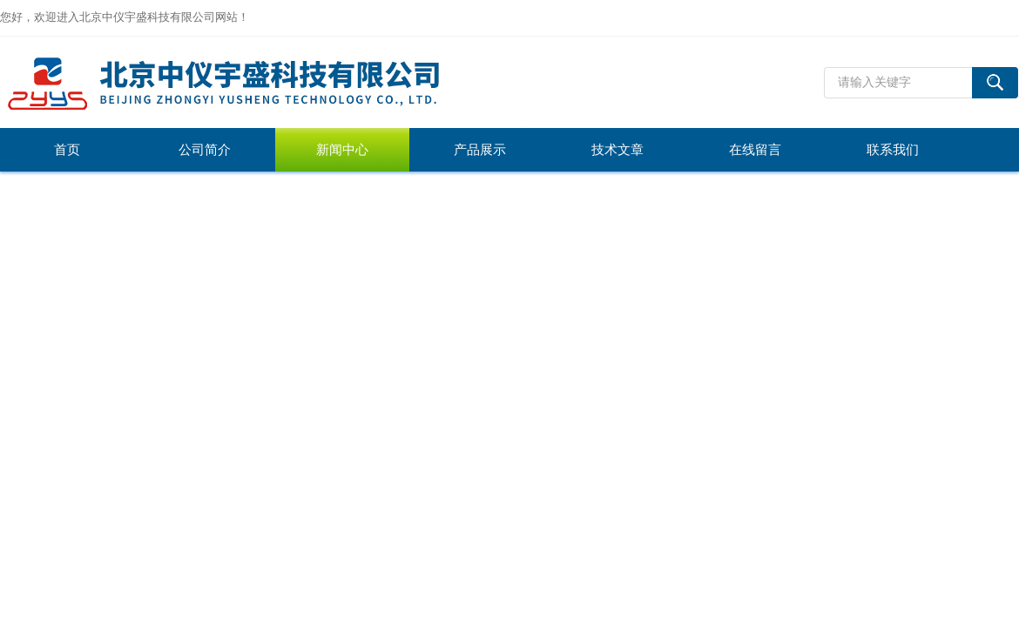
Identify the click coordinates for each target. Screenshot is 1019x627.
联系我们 (893, 150)
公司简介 (205, 150)
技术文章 (617, 150)
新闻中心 (342, 150)
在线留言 (755, 150)
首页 (67, 150)
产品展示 (480, 150)
